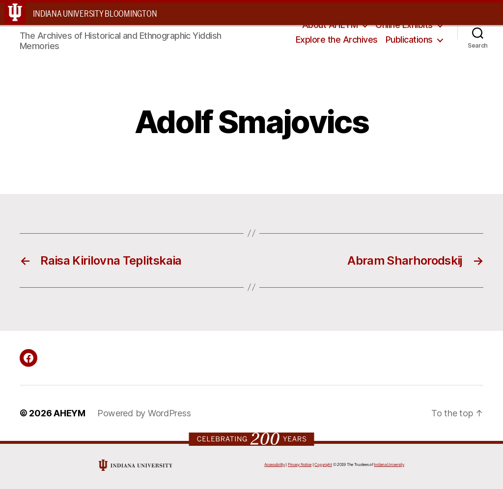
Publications (409, 39)
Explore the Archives (337, 39)
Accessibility (274, 464)
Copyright (323, 464)
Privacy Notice (299, 464)
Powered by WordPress (144, 413)
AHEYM (69, 413)
